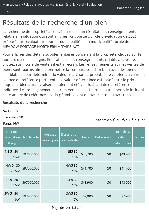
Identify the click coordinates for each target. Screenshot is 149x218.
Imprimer (124, 8)
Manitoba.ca (11, 4)
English (139, 8)
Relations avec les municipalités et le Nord (54, 4)
